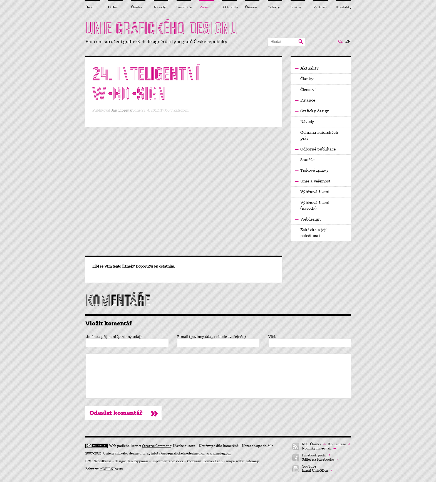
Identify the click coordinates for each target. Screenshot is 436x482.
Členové (251, 7)
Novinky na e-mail (319, 448)
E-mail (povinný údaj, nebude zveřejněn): (212, 337)
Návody (304, 122)
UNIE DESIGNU (161, 28)
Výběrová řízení (312, 192)
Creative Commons (156, 446)
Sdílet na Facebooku (320, 459)
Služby (296, 7)
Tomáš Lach (213, 461)
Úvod (89, 7)
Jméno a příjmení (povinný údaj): (114, 337)
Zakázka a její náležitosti (311, 232)
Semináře (184, 7)
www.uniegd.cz (218, 453)
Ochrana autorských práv (316, 135)
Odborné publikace (315, 149)
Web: (272, 337)
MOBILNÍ (107, 469)
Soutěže (304, 160)
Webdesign (308, 219)
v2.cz (180, 461)
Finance (305, 100)
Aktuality (307, 68)
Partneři (320, 7)
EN (348, 41)
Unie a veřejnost (313, 181)
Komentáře (339, 444)
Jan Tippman (122, 110)
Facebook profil (316, 455)
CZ (340, 41)
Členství (305, 90)
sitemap (252, 461)
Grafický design (312, 111)
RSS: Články (314, 444)
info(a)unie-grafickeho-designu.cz (178, 453)
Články (304, 79)
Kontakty (343, 7)
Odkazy (274, 7)
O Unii (113, 7)
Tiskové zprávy (312, 170)
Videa (204, 7)
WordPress (103, 461)
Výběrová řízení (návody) (312, 205)
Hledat (301, 42)
